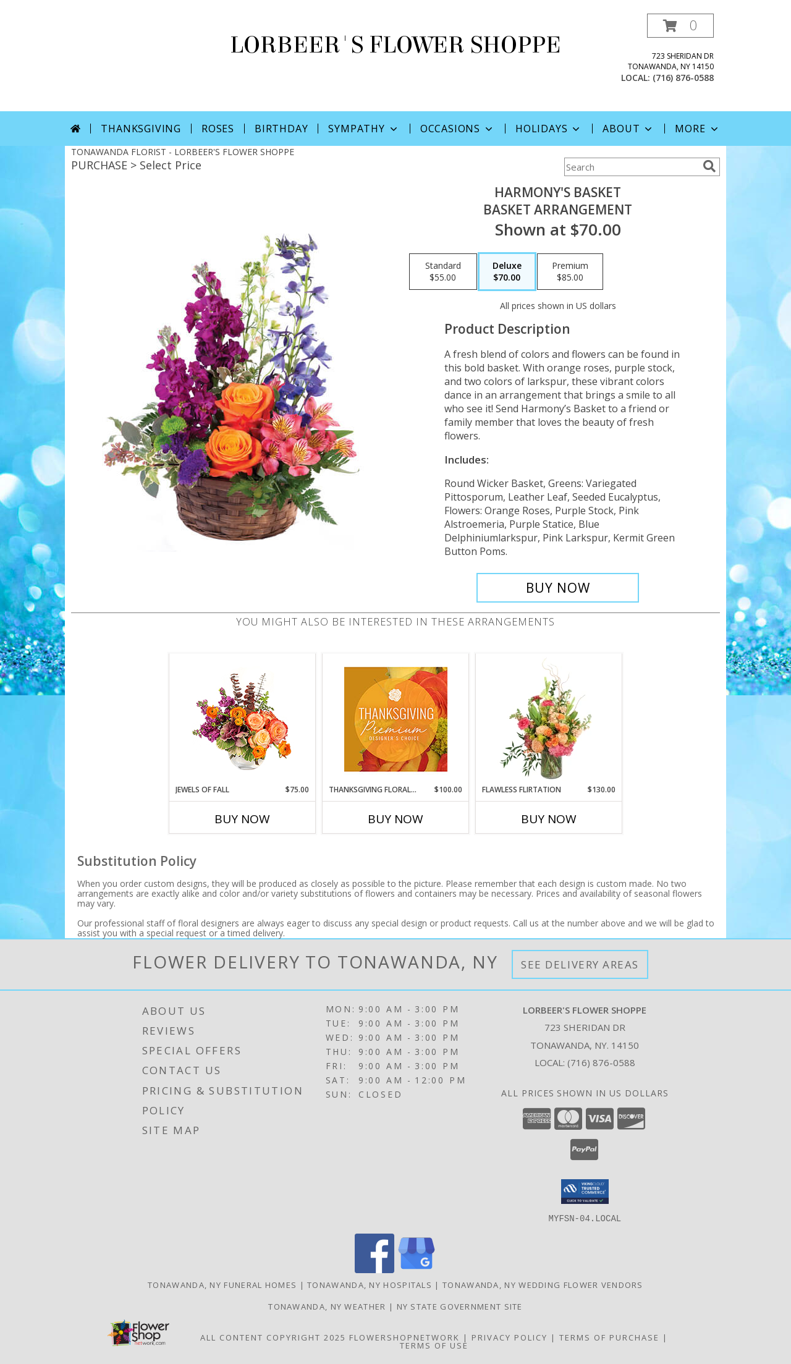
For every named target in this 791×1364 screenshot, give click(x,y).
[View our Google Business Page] (416, 1269)
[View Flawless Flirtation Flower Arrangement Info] (549, 718)
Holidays (548, 128)
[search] (709, 166)
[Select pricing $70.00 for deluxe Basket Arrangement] (507, 272)
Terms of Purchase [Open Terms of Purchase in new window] (609, 1336)
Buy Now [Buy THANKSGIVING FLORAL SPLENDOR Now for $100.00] (395, 819)
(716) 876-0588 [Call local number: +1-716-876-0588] (683, 77)
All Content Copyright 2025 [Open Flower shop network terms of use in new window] (273, 1336)
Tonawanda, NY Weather (327, 1305)
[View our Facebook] (374, 1269)
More (697, 128)
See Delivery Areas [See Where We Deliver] (580, 964)
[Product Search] (631, 167)
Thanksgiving (141, 128)
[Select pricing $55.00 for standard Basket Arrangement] (443, 272)
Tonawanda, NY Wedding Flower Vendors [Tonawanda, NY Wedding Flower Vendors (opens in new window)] (542, 1284)
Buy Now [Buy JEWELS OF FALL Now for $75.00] (242, 819)
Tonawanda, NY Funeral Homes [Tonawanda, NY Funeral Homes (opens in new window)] (222, 1284)
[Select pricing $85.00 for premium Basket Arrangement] (570, 272)
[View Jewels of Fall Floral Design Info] (242, 719)
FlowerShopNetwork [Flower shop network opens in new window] (404, 1336)
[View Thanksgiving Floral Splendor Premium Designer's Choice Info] (395, 719)
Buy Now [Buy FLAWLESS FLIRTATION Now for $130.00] (549, 819)
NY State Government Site (460, 1305)
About (628, 128)
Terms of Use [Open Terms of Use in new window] (434, 1344)
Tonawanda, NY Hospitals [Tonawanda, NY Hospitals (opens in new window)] (369, 1284)
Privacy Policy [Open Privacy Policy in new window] (510, 1336)
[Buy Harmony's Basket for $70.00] (557, 588)
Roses (217, 128)
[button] (680, 26)
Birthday (281, 128)
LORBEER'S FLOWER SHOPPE (395, 45)
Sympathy (363, 128)
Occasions (457, 128)
